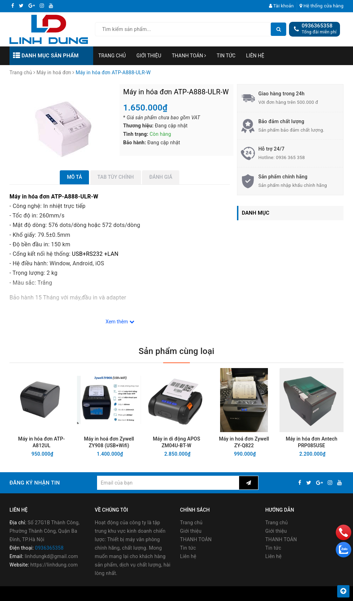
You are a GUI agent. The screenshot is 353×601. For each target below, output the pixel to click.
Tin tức (226, 55)
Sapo (235, 593)
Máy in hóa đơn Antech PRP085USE (312, 442)
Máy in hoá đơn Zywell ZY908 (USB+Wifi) (109, 442)
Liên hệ (255, 55)
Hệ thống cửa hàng (322, 5)
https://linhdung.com (54, 565)
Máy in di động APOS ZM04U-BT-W (176, 442)
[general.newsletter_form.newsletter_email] (168, 483)
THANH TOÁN (189, 55)
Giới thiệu (148, 55)
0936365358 (317, 26)
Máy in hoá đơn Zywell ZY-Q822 (244, 442)
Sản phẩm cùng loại (176, 351)
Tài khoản (281, 5)
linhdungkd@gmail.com (51, 556)
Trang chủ (112, 55)
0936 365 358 (290, 157)
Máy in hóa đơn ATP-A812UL (41, 442)
